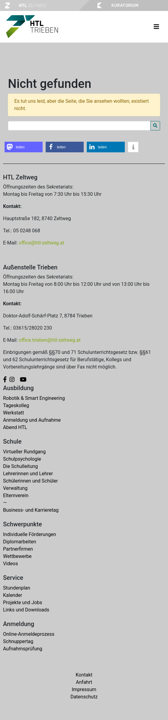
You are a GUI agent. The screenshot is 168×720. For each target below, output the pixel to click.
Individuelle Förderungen (29, 534)
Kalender (12, 595)
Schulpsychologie (22, 459)
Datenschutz (83, 697)
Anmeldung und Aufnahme (32, 420)
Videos (10, 563)
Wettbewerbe (17, 556)
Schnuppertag (18, 641)
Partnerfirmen (18, 549)
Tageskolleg (16, 405)
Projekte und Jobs (22, 602)
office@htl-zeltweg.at (41, 243)
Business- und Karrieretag (30, 510)
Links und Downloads (26, 610)
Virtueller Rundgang (24, 452)
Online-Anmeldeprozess (28, 634)
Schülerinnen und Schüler (30, 481)
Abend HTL (15, 427)
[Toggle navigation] (156, 26)
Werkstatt (13, 413)
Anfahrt (84, 682)
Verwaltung (15, 488)
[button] (24, 147)
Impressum (84, 689)
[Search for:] (79, 125)
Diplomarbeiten (19, 542)
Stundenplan (16, 588)
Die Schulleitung (20, 466)
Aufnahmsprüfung (22, 649)
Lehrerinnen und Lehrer (28, 473)
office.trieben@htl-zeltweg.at (50, 340)
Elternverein (16, 495)
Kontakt (83, 675)
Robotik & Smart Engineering (34, 398)
